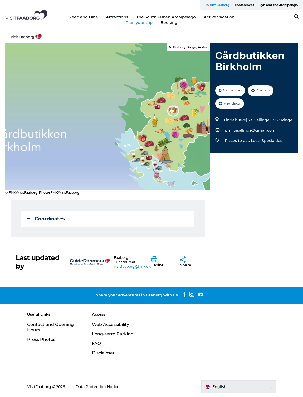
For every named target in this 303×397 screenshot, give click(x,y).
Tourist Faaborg (217, 5)
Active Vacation (219, 16)
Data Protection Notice (97, 386)
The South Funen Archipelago (166, 16)
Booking (168, 22)
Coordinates (46, 219)
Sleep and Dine (83, 16)
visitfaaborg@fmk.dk (132, 266)
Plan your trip (139, 22)
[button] (161, 261)
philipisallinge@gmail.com (250, 130)
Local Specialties (266, 140)
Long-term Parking (113, 333)
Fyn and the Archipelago (279, 5)
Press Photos (41, 339)
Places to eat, (238, 140)
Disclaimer (103, 352)
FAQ (96, 343)
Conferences (244, 5)
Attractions (117, 16)
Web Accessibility (110, 324)
